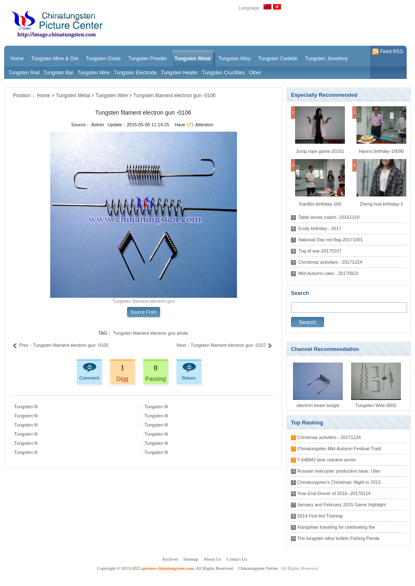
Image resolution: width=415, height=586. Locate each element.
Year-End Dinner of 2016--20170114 (334, 493)
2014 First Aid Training (319, 515)
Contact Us (237, 559)
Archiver (170, 559)
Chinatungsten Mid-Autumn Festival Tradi (339, 448)
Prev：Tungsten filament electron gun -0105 (60, 345)
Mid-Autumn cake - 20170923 (328, 273)
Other (255, 73)
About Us (212, 559)
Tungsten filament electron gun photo (150, 333)
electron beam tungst (318, 405)
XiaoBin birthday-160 (320, 203)
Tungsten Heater (179, 73)
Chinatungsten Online (258, 568)
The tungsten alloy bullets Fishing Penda (338, 538)
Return (188, 377)
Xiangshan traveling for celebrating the (336, 527)
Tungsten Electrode (135, 73)
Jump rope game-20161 (320, 151)
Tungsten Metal (73, 95)
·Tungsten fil (25, 406)
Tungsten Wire (94, 73)
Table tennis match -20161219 (328, 217)
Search (307, 322)
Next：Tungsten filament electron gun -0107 (224, 345)
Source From (143, 311)
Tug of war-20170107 (320, 250)
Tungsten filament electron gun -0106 (174, 95)
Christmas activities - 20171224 (330, 262)
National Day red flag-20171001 (330, 239)
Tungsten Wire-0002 (375, 405)
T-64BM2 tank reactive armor (326, 459)
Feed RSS (387, 52)
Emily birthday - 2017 (319, 228)
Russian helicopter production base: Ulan (339, 470)
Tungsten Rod (23, 73)
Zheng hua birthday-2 (381, 203)
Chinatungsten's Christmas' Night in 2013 (339, 482)
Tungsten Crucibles (223, 73)
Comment (89, 377)
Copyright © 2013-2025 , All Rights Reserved (165, 568)
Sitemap (190, 559)
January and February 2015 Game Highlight (341, 504)
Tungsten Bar (58, 73)
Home (43, 95)
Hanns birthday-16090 (381, 151)
